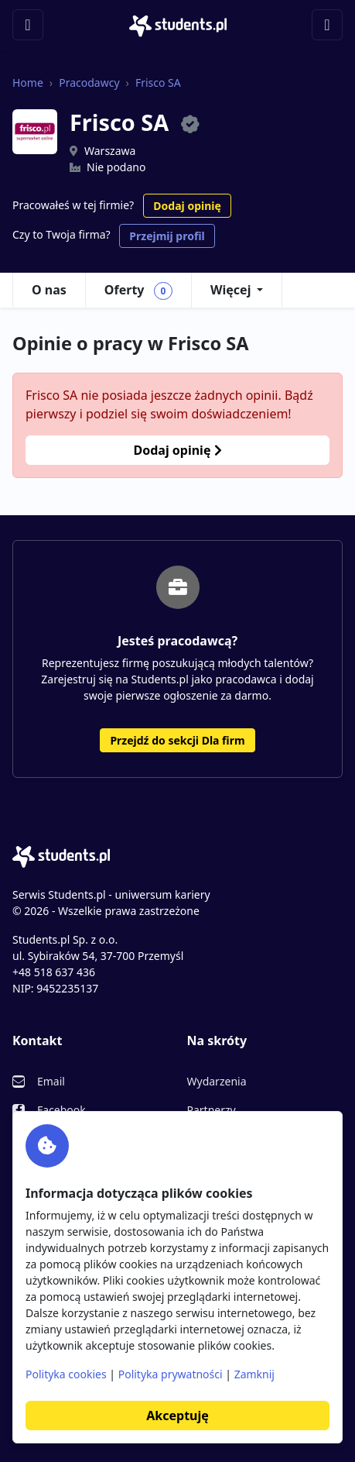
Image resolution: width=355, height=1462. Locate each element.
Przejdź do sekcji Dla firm (177, 740)
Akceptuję (177, 1415)
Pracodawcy (89, 82)
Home (27, 82)
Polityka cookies (66, 1374)
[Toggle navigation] (27, 24)
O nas (49, 289)
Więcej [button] (230, 289)
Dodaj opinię (186, 205)
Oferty (138, 290)
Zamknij (254, 1374)
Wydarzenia (217, 1081)
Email (51, 1081)
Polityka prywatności (170, 1374)
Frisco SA (158, 82)
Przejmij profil (166, 236)
